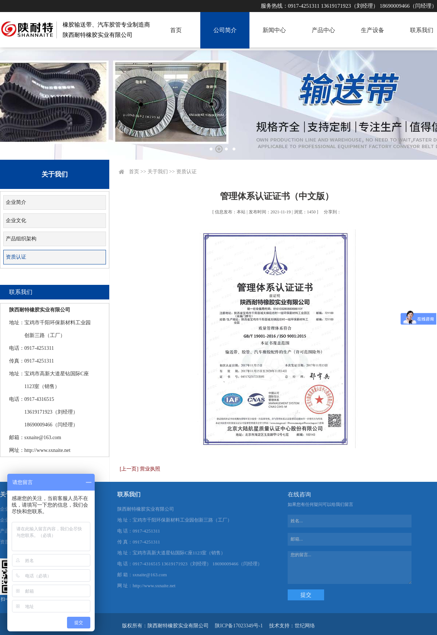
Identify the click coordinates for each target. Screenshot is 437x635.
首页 (176, 30)
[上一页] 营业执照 (140, 469)
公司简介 (225, 30)
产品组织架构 (21, 238)
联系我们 (421, 30)
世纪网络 (305, 625)
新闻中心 (274, 30)
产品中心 (323, 30)
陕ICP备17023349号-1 (239, 625)
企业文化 (16, 220)
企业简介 (16, 202)
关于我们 (157, 171)
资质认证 (16, 257)
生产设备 (372, 30)
